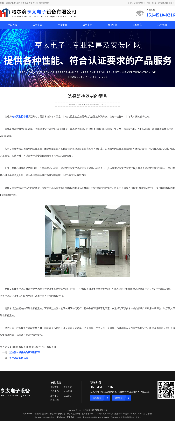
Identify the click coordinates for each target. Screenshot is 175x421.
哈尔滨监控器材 (73, 414)
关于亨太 (37, 25)
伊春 (150, 414)
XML (154, 3)
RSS (148, 3)
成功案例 (87, 25)
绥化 (145, 414)
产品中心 (62, 25)
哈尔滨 (110, 414)
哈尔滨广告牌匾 (41, 414)
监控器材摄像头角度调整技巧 (24, 352)
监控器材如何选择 (18, 358)
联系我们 (162, 25)
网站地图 (141, 3)
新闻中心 (112, 25)
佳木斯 (133, 414)
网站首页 (12, 25)
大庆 (139, 414)
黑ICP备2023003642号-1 (44, 417)
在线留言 (137, 25)
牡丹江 (126, 414)
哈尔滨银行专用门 (57, 414)
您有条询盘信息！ (166, 3)
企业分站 (131, 3)
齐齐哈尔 (118, 414)
